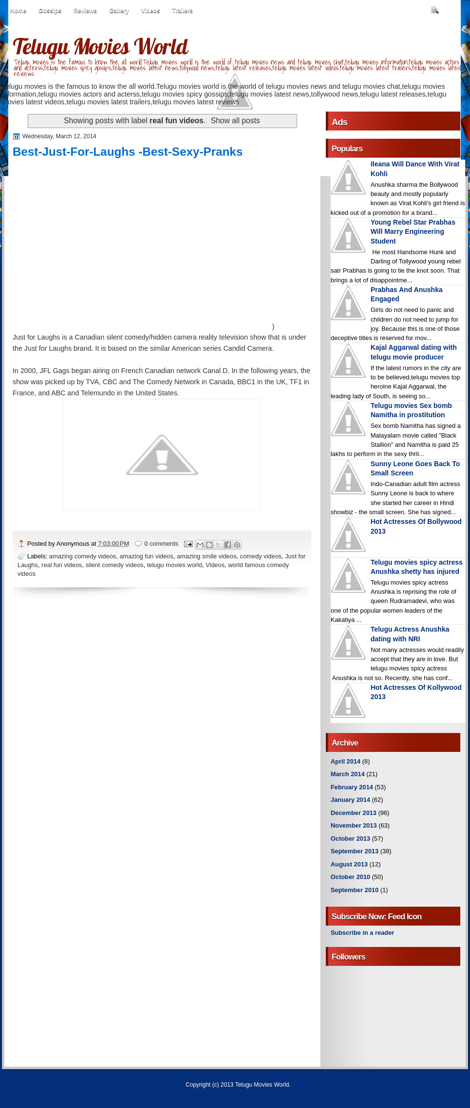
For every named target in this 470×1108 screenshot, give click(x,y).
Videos (150, 10)
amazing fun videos (146, 556)
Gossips (49, 10)
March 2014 (348, 774)
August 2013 (349, 864)
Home (18, 10)
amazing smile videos (206, 556)
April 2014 (345, 761)
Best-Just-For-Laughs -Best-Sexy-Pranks (128, 151)
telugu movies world (174, 565)
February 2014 (352, 787)
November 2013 (354, 825)
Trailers (182, 10)
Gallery (119, 10)
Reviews (85, 10)
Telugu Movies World (100, 46)
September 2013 (355, 851)
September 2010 (355, 890)
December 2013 (353, 812)
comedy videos (261, 556)
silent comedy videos (114, 565)
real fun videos (61, 565)
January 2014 (350, 799)
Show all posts (235, 120)
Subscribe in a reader (362, 932)
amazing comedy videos (82, 556)
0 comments (161, 543)
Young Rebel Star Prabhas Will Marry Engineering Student (412, 231)
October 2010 (350, 876)
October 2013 (350, 838)
